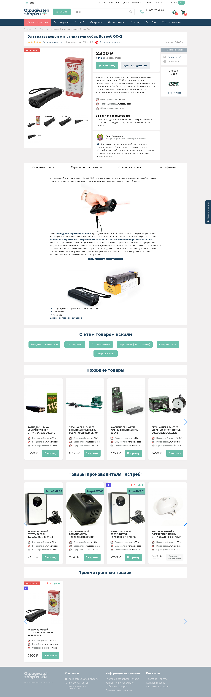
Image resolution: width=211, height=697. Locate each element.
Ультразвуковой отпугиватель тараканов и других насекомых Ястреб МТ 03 (84, 534)
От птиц (135, 22)
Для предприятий (37, 22)
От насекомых (116, 22)
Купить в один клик (135, 65)
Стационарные (167, 344)
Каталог (61, 11)
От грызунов (61, 22)
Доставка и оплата (157, 679)
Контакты (160, 2)
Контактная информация (120, 683)
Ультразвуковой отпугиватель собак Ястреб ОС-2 (40, 632)
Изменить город (174, 93)
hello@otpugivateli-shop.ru (81, 679)
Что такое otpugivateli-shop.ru (123, 679)
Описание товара (43, 167)
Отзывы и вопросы (130, 167)
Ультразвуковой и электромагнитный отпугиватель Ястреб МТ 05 (167, 534)
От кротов (96, 22)
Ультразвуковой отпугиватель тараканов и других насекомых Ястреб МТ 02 (43, 534)
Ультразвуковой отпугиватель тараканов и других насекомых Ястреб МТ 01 (125, 534)
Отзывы (177, 3)
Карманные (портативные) (135, 344)
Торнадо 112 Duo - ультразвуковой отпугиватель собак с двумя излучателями (41, 430)
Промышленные (101, 344)
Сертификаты (167, 167)
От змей (79, 22)
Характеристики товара (86, 167)
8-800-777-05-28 (155, 10)
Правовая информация (119, 690)
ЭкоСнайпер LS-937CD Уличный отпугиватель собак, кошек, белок (166, 430)
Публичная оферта (116, 686)
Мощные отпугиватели (44, 344)
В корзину (107, 65)
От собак (151, 22)
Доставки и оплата (132, 2)
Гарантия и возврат (157, 686)
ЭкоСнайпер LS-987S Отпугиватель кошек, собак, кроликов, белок (83, 430)
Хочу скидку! (174, 57)
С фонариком (74, 344)
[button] (185, 422)
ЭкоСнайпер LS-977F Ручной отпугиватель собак (124, 430)
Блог (149, 2)
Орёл (30, 3)
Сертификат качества (108, 42)
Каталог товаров (155, 683)
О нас (102, 2)
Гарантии (114, 2)
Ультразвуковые (171, 22)
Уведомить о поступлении (174, 557)
